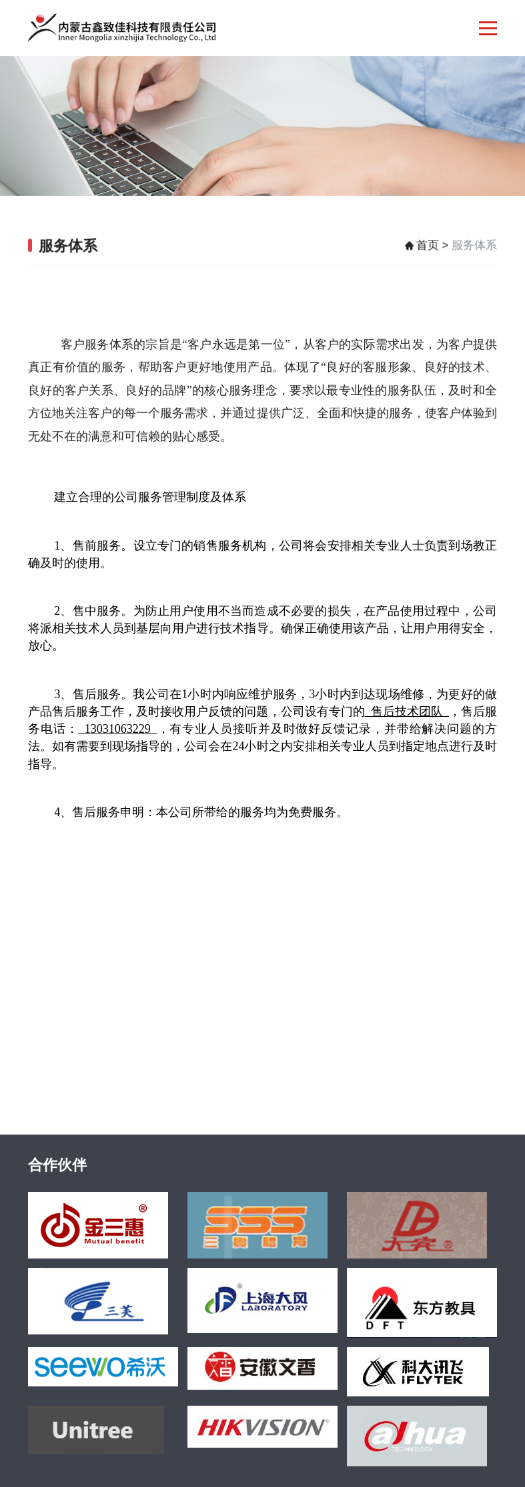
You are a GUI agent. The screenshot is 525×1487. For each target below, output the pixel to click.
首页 (427, 249)
